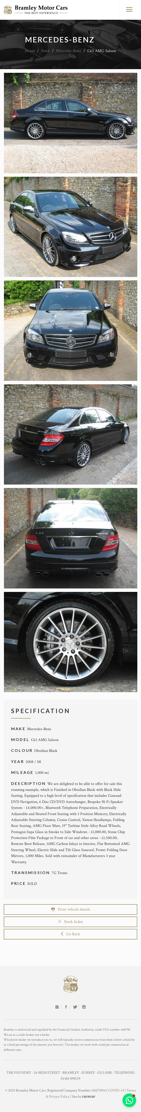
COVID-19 (116, 1090)
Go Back (70, 934)
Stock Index (70, 921)
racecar (88, 1096)
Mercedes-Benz (68, 51)
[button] (129, 1100)
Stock (45, 51)
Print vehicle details (70, 909)
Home (30, 51)
